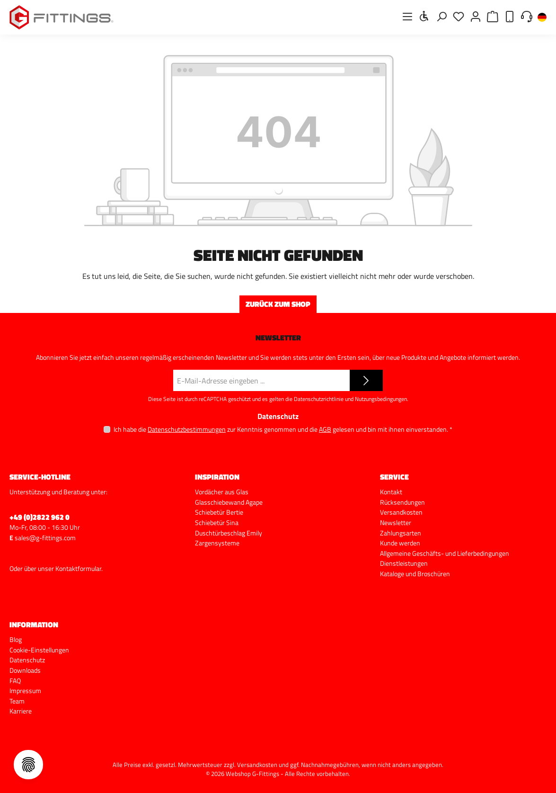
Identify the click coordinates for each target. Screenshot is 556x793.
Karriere (20, 711)
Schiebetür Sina (216, 522)
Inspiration (217, 476)
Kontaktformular (78, 568)
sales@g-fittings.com (45, 538)
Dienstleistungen (404, 563)
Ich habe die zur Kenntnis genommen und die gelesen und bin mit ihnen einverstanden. (283, 429)
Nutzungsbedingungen (381, 398)
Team (17, 701)
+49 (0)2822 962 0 (39, 517)
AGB (325, 429)
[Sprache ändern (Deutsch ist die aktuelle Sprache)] (542, 18)
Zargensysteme (217, 543)
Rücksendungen (402, 502)
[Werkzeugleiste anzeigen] (424, 16)
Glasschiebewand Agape (229, 502)
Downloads (25, 670)
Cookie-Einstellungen (39, 650)
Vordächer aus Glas (221, 492)
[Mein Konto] (475, 16)
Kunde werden (400, 543)
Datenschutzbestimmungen (187, 429)
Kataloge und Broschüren (415, 574)
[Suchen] (441, 16)
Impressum (25, 691)
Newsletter (395, 522)
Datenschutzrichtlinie (319, 398)
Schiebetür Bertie (219, 512)
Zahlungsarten (400, 533)
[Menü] (407, 16)
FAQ (15, 681)
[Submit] (366, 380)
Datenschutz (27, 660)
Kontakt (391, 492)
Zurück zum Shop (278, 304)
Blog (15, 639)
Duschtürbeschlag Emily (228, 533)
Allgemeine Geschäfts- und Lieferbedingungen (444, 553)
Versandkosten (401, 512)
